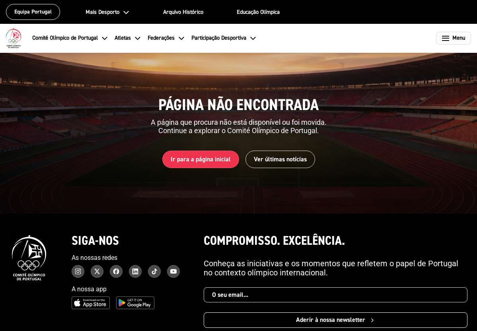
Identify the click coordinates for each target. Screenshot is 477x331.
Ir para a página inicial (201, 159)
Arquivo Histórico (183, 12)
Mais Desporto (108, 12)
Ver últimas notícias (280, 159)
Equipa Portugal (33, 11)
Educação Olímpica (258, 12)
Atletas (128, 38)
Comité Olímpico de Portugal (70, 38)
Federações (166, 38)
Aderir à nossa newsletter (336, 320)
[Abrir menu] (453, 38)
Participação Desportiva (224, 38)
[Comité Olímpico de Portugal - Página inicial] (13, 38)
